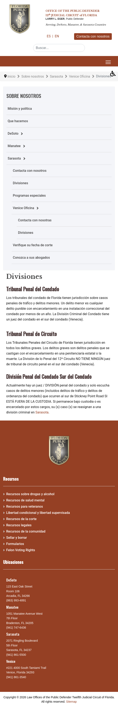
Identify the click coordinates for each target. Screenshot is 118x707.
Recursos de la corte (21, 518)
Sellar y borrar (16, 537)
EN (57, 36)
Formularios (15, 543)
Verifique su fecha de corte (33, 245)
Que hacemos (18, 121)
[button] (114, 75)
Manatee (14, 146)
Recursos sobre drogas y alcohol (30, 494)
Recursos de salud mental (25, 500)
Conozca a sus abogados (31, 258)
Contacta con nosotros (93, 36)
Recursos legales (18, 525)
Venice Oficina (23, 208)
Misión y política (20, 109)
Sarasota (14, 158)
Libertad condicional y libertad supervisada (38, 512)
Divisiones (20, 183)
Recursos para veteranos (24, 506)
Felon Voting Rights (20, 550)
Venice (10, 661)
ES (49, 36)
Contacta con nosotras (35, 220)
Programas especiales (29, 195)
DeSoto (13, 133)
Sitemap (71, 701)
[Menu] (108, 62)
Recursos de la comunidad (25, 531)
